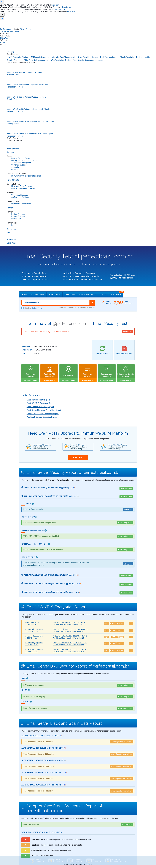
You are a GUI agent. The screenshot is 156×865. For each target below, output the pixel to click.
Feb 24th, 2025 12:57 (70, 426)
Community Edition (28, 829)
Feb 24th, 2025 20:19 (70, 419)
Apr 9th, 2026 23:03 (69, 399)
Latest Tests (37, 71)
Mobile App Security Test (28, 844)
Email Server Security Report (38, 177)
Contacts (48, 812)
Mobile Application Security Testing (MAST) (81, 812)
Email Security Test (26, 836)
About (103, 71)
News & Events (51, 820)
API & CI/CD (70, 71)
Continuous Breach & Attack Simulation (120, 826)
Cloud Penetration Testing (115, 817)
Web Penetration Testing (115, 862)
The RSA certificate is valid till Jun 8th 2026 (68, 401)
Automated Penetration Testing (117, 815)
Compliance (24, 823)
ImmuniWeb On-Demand (29, 811)
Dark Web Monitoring (114, 837)
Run (92, 79)
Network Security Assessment (117, 848)
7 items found (127, 690)
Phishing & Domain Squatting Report (42, 194)
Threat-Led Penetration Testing (117, 859)
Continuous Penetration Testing (117, 829)
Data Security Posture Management (119, 840)
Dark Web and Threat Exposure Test (32, 847)
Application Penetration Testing (117, 806)
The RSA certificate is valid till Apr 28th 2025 (68, 415)
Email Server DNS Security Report (40, 183)
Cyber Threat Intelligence (115, 834)
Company (49, 797)
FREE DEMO (78, 234)
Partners (70, 829)
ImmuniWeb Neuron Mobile (30, 808)
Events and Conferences (53, 830)
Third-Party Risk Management (117, 856)
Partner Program (73, 832)
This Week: (114, 14)
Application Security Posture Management (121, 809)
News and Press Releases (54, 824)
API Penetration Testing (115, 801)
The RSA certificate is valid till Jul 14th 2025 (68, 408)
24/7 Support (109, 9)
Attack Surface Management (116, 812)
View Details (78, 650)
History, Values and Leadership (55, 804)
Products (24, 797)
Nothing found (127, 601)
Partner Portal (72, 841)
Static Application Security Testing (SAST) (81, 815)
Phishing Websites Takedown (116, 854)
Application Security (75, 797)
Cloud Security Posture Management (119, 820)
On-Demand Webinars (52, 832)
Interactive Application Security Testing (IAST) (82, 806)
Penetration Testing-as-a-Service (118, 851)
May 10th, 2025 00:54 (70, 406)
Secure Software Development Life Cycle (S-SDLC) (84, 804)
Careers (48, 815)
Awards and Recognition (53, 806)
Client (126, 9)
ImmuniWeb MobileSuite (29, 815)
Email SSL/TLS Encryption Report (40, 180)
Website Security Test (27, 838)
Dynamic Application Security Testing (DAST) (82, 809)
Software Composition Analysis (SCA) (80, 817)
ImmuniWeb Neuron (27, 805)
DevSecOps (71, 823)
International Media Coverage (55, 827)
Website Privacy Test (27, 841)
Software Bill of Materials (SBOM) (78, 820)
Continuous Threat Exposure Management (121, 831)
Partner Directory (73, 835)
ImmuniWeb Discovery (28, 801)
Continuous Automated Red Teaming (119, 823)
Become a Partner (73, 838)
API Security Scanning (114, 804)
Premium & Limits (87, 71)
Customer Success (51, 809)
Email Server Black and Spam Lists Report (44, 187)
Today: (128, 14)
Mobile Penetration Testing (116, 842)
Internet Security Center (83, 14)
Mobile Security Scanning (115, 845)
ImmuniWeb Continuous (29, 818)
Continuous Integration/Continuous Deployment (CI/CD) (86, 801)
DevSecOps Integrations (28, 821)
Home (24, 71)
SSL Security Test (26, 833)
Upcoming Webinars (52, 835)
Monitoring (54, 71)
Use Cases (111, 797)
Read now (103, 2)
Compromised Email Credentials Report (43, 190)
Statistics (117, 70)
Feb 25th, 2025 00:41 (70, 413)
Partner (133, 9)
